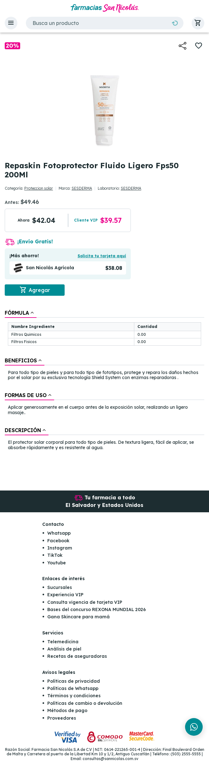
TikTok (54, 555)
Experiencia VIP (65, 595)
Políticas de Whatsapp (72, 688)
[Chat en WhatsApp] (194, 727)
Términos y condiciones (74, 696)
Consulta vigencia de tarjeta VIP (84, 602)
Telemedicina (62, 642)
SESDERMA (82, 188)
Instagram (59, 548)
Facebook (58, 541)
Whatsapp (59, 533)
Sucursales (59, 587)
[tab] (21, 312)
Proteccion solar (38, 188)
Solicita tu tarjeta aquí (102, 255)
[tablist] (104, 380)
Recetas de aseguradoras (77, 656)
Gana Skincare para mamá (78, 617)
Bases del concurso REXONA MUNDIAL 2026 (96, 609)
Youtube (56, 563)
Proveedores (61, 718)
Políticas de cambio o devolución (84, 703)
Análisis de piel (64, 649)
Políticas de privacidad (73, 681)
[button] (11, 23)
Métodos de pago (67, 710)
